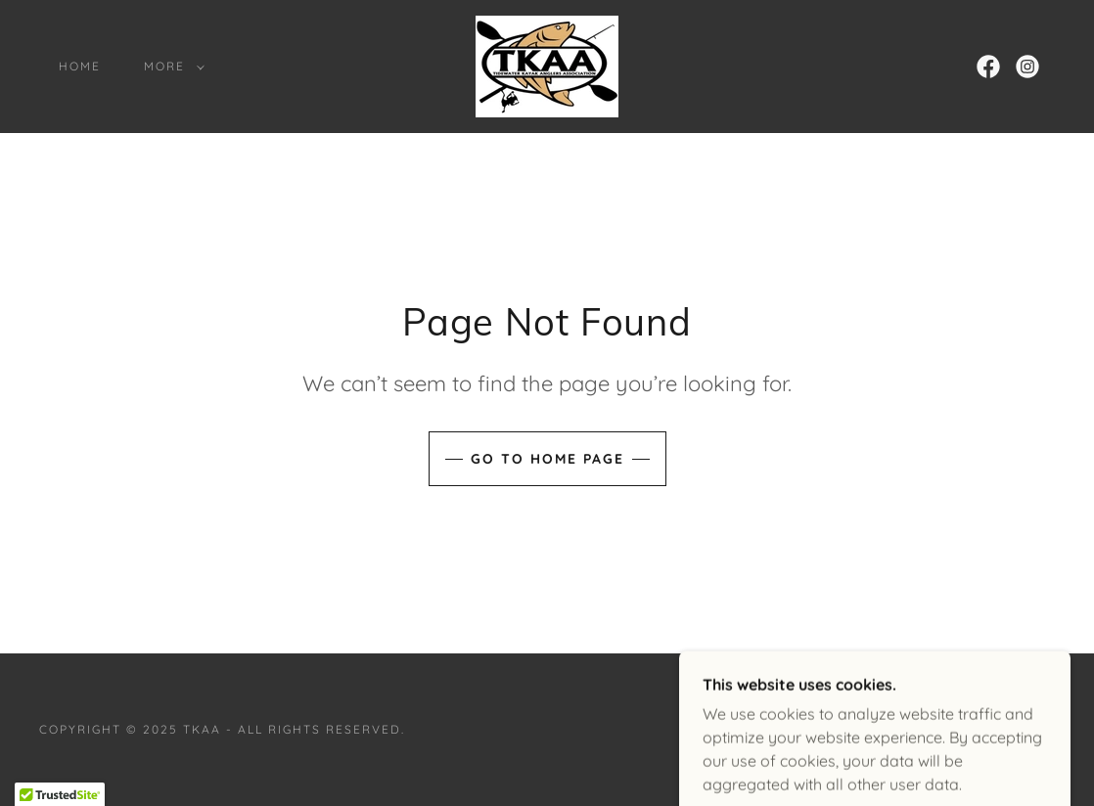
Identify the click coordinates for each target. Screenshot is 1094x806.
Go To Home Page (547, 459)
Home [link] (80, 66)
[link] (547, 64)
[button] (170, 66)
